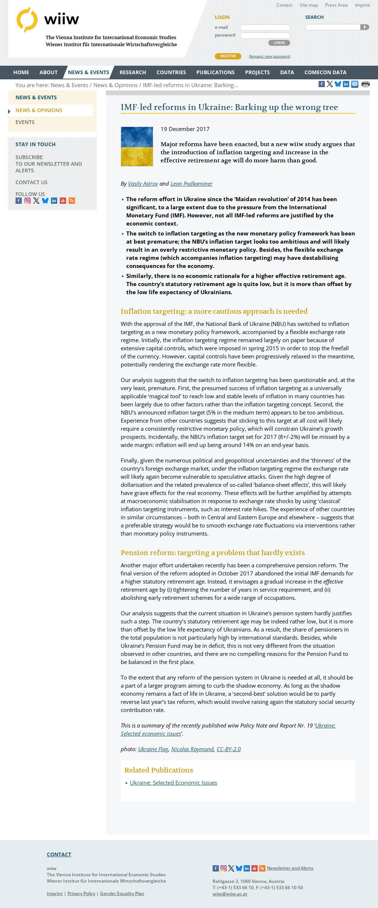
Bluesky (45, 200)
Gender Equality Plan (122, 893)
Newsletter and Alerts (290, 868)
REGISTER (228, 56)
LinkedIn (54, 200)
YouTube (63, 200)
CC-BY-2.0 (229, 749)
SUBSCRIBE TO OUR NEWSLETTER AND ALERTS (49, 164)
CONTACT (59, 854)
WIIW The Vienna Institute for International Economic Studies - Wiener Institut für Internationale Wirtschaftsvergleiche (107, 29)
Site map (309, 5)
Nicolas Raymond (192, 749)
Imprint (362, 5)
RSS (72, 200)
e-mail (221, 27)
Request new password (269, 56)
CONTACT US (32, 182)
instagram (27, 200)
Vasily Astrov (143, 183)
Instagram (223, 868)
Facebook (19, 200)
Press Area (336, 5)
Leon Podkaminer (192, 183)
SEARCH (364, 27)
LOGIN (279, 42)
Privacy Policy (81, 893)
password (225, 35)
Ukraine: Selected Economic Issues (173, 782)
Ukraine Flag (153, 749)
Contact (284, 5)
